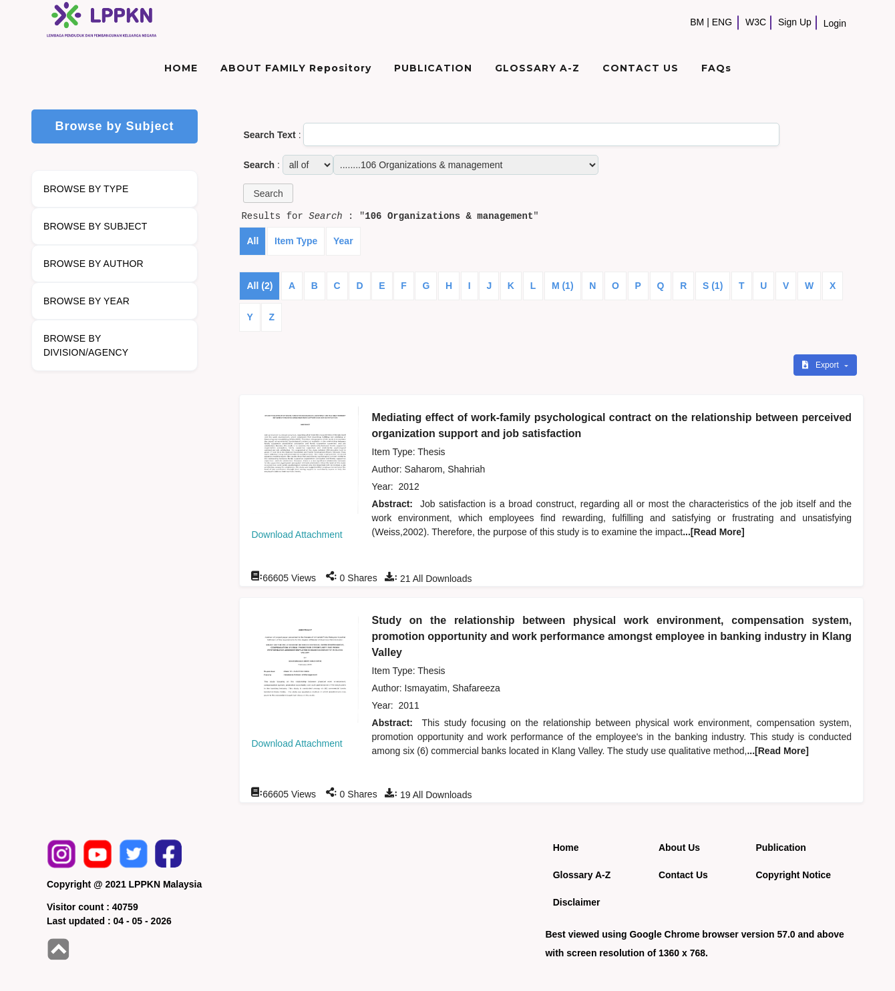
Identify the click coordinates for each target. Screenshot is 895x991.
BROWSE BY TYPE (86, 189)
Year (343, 241)
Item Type (296, 241)
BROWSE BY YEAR (86, 301)
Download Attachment (296, 534)
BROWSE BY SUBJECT (95, 226)
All (252, 241)
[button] (268, 193)
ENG (722, 22)
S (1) (713, 285)
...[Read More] (714, 532)
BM (697, 22)
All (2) (259, 285)
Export (821, 365)
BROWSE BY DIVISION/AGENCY (85, 345)
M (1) (563, 285)
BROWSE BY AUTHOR (93, 263)
